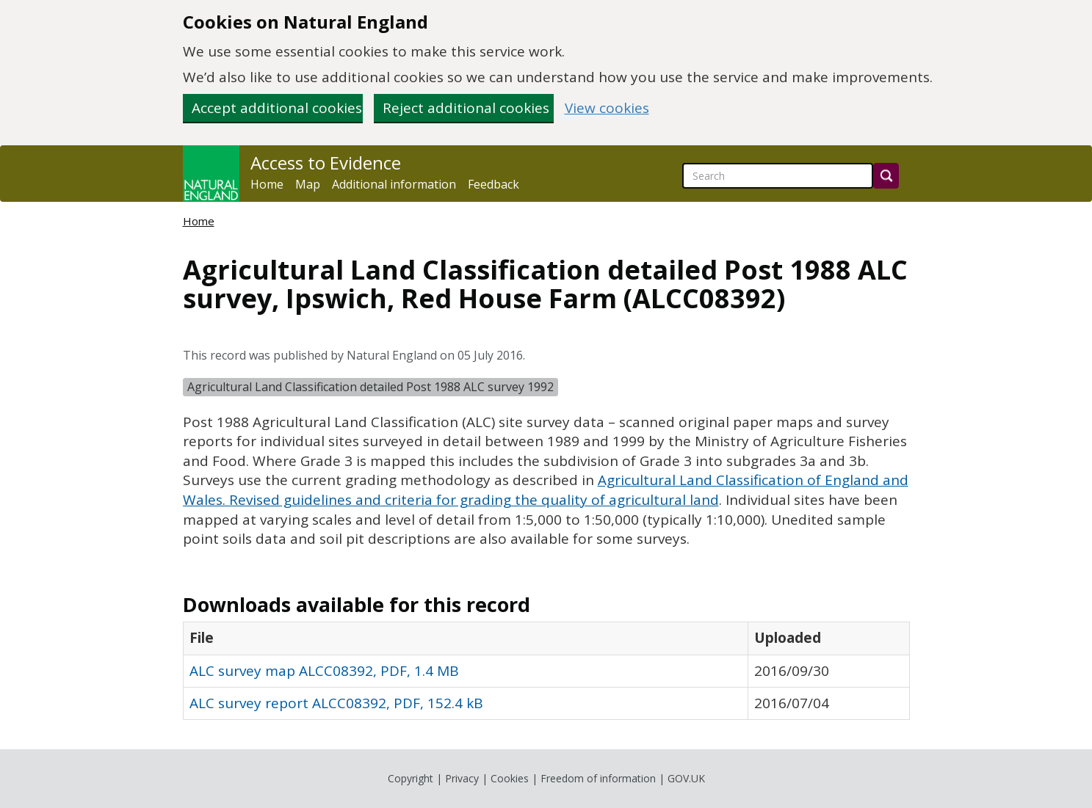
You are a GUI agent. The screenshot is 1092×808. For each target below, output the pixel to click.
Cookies (510, 778)
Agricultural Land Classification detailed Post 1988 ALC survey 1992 (370, 387)
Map (307, 184)
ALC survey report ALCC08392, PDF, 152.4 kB (336, 703)
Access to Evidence (325, 163)
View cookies (607, 108)
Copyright (410, 778)
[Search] (886, 176)
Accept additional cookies (277, 107)
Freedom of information (598, 778)
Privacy (462, 778)
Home (266, 184)
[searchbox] (777, 176)
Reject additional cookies (466, 107)
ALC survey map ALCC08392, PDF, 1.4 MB (324, 670)
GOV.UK (686, 778)
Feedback (493, 184)
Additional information (394, 184)
